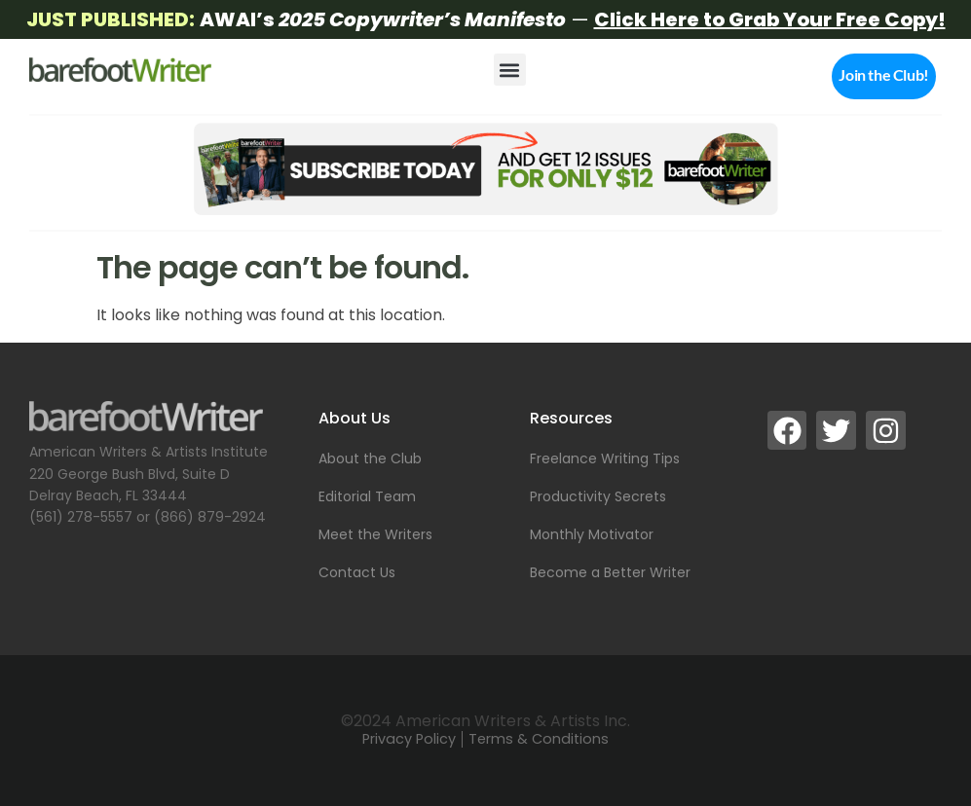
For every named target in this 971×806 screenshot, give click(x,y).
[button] (510, 70)
